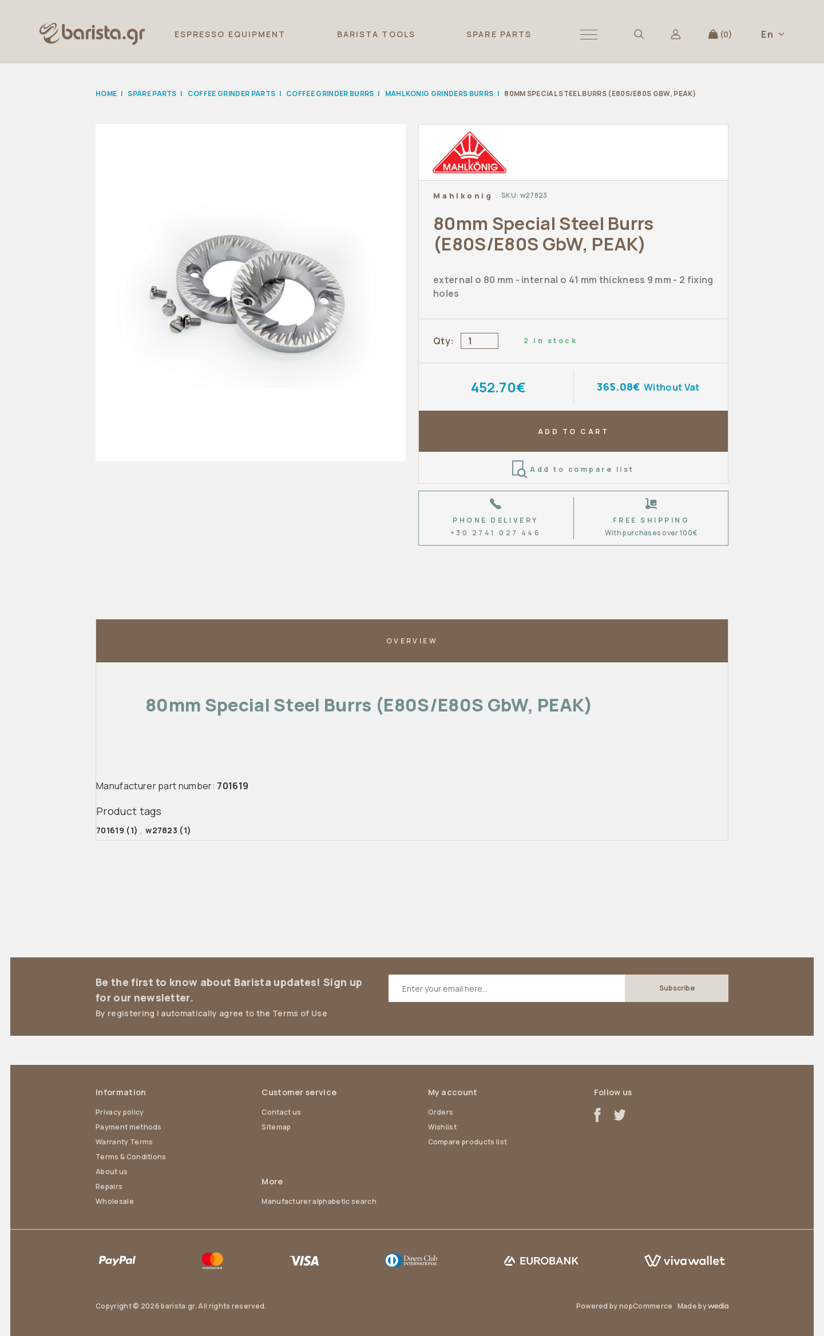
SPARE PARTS (499, 34)
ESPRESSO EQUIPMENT (230, 34)
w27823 (161, 830)
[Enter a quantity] (479, 341)
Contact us (281, 1112)
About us (112, 1171)
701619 (110, 830)
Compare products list (468, 1142)
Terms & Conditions (131, 1157)
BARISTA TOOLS (376, 34)
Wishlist (442, 1127)
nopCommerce (646, 1306)
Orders (441, 1112)
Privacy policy (120, 1112)
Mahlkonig (463, 195)
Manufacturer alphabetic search (319, 1201)
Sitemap (276, 1127)
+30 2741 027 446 (495, 533)
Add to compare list (573, 469)
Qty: (443, 341)
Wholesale (115, 1201)
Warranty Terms (124, 1142)
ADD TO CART (573, 431)
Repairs (109, 1186)
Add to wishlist (704, 195)
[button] (589, 34)
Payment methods (129, 1127)
